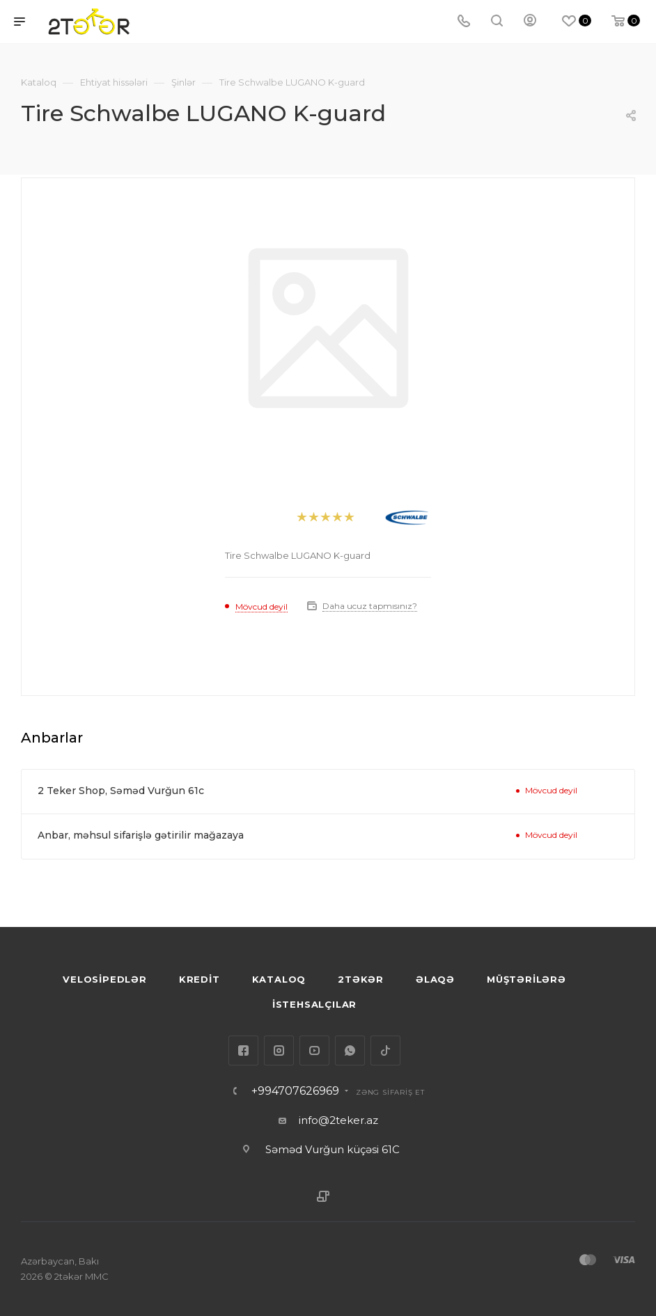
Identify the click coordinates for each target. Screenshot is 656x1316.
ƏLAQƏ (435, 979)
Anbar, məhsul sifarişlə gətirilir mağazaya (141, 835)
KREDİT (199, 979)
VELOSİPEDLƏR (105, 979)
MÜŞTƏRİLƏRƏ (526, 979)
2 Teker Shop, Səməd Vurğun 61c (121, 790)
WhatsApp (350, 1050)
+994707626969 (295, 1091)
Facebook (243, 1050)
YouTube (314, 1050)
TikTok (385, 1050)
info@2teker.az (338, 1120)
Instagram (279, 1050)
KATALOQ (279, 979)
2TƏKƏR (361, 979)
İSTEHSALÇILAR (314, 1004)
